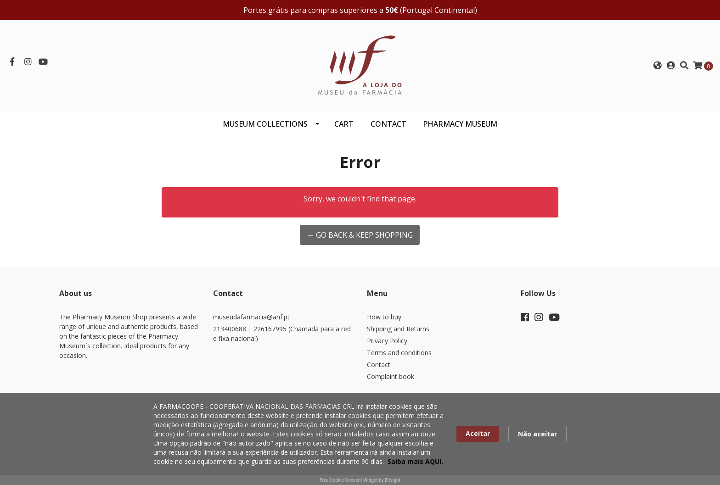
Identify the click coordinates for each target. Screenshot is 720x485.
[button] (657, 65)
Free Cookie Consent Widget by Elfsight (360, 480)
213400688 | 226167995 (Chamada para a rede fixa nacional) (282, 333)
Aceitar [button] (478, 433)
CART (344, 124)
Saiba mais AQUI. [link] (415, 461)
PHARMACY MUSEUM (460, 124)
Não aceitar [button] (537, 433)
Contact (378, 364)
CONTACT (388, 124)
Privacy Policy (387, 340)
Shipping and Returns (398, 328)
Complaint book (390, 376)
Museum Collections (265, 124)
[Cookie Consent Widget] (360, 439)
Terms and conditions (399, 352)
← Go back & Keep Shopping (360, 235)
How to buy (384, 316)
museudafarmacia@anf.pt (251, 316)
